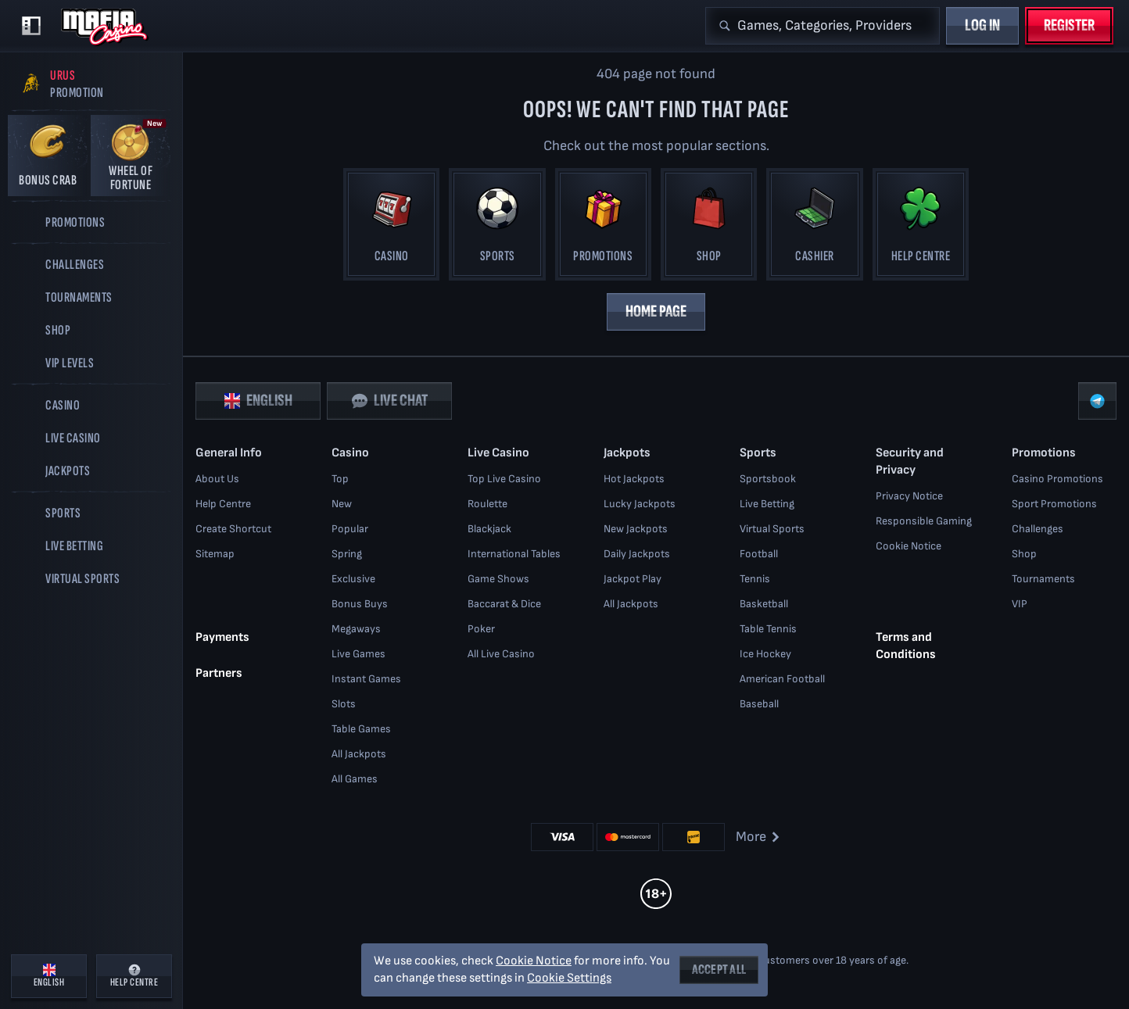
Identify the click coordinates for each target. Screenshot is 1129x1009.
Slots (344, 703)
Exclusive (353, 578)
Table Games (361, 728)
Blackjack (489, 528)
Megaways (356, 628)
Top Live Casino (504, 478)
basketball (764, 603)
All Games (355, 778)
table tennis (768, 628)
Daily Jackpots (637, 553)
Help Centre (223, 503)
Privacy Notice (909, 496)
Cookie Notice (908, 546)
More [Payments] (759, 836)
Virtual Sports (772, 528)
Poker (481, 628)
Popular (350, 528)
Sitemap (215, 553)
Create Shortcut (233, 528)
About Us (217, 478)
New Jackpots (636, 528)
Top (340, 478)
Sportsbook (768, 478)
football (759, 553)
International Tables (514, 553)
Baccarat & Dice (504, 603)
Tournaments (1043, 578)
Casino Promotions (1057, 478)
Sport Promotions (1054, 503)
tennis (755, 578)
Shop (1024, 553)
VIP (1019, 603)
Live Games (358, 653)
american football (782, 678)
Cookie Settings (569, 978)
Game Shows (498, 578)
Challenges (1037, 528)
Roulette (487, 503)
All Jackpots (359, 753)
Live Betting (767, 503)
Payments (222, 636)
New (342, 503)
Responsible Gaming (924, 521)
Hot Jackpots (634, 478)
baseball (759, 703)
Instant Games (366, 678)
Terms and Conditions (906, 645)
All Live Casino (501, 653)
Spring (347, 553)
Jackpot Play (632, 578)
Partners (218, 672)
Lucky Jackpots (640, 503)
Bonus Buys (360, 603)
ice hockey (765, 653)
